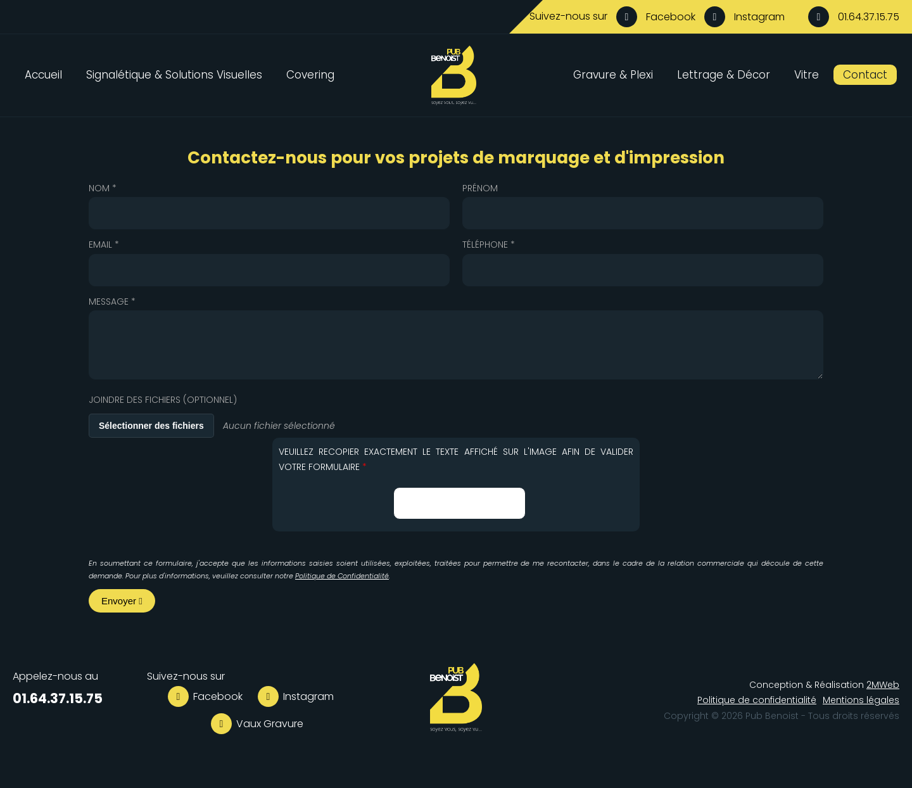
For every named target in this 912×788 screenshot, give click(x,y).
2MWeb (882, 684)
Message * (112, 301)
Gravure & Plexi (613, 74)
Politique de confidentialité (756, 700)
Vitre (806, 74)
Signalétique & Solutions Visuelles (174, 74)
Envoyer (121, 600)
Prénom (480, 188)
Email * (104, 244)
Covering (310, 74)
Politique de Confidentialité (342, 576)
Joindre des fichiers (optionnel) (163, 399)
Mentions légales (861, 700)
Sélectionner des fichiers (151, 426)
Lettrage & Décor (723, 74)
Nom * (103, 188)
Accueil (43, 74)
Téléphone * (488, 244)
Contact (865, 74)
